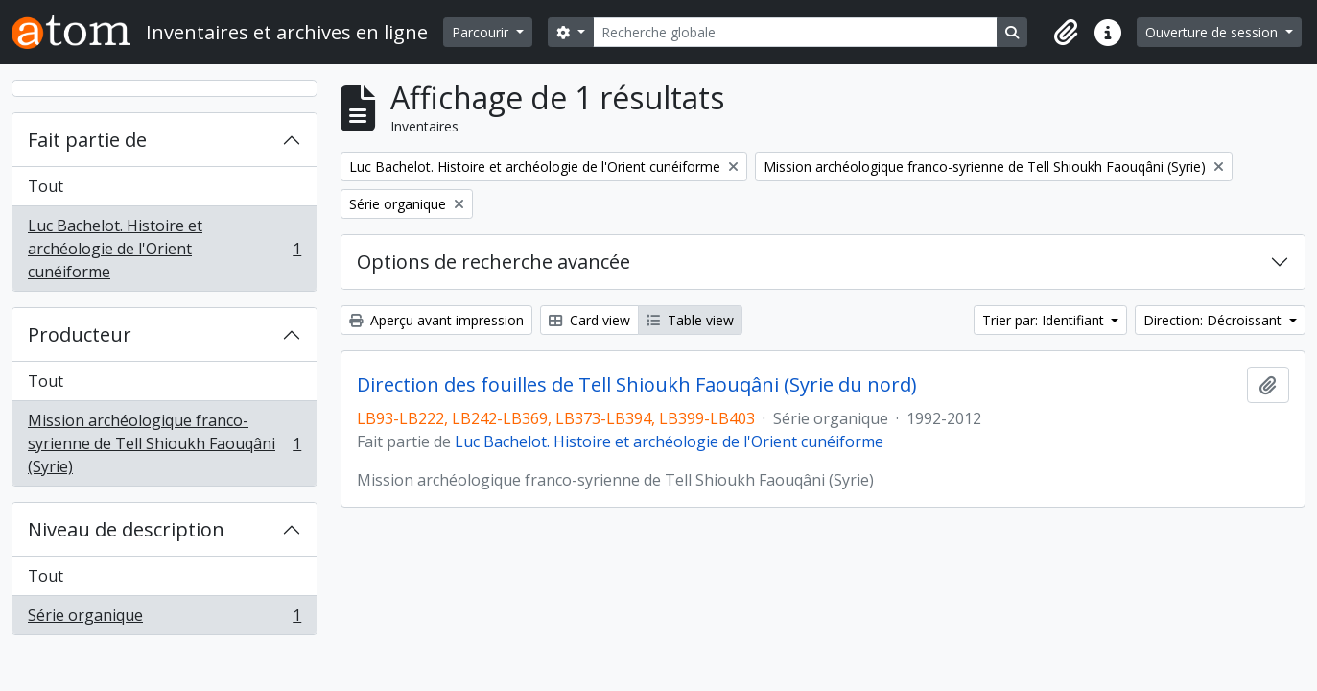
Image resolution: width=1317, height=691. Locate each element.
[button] (1066, 33)
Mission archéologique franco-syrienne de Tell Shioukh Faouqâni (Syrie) (164, 443)
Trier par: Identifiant (1045, 320)
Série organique (164, 619)
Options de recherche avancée (493, 261)
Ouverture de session (1213, 32)
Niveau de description (126, 529)
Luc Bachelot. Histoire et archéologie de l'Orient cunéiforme (164, 248)
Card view (589, 320)
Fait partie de (87, 140)
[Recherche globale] (795, 32)
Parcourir (482, 32)
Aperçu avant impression (436, 320)
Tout (45, 186)
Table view (690, 320)
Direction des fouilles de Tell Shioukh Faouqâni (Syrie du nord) (637, 384)
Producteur (79, 334)
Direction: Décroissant (1214, 320)
